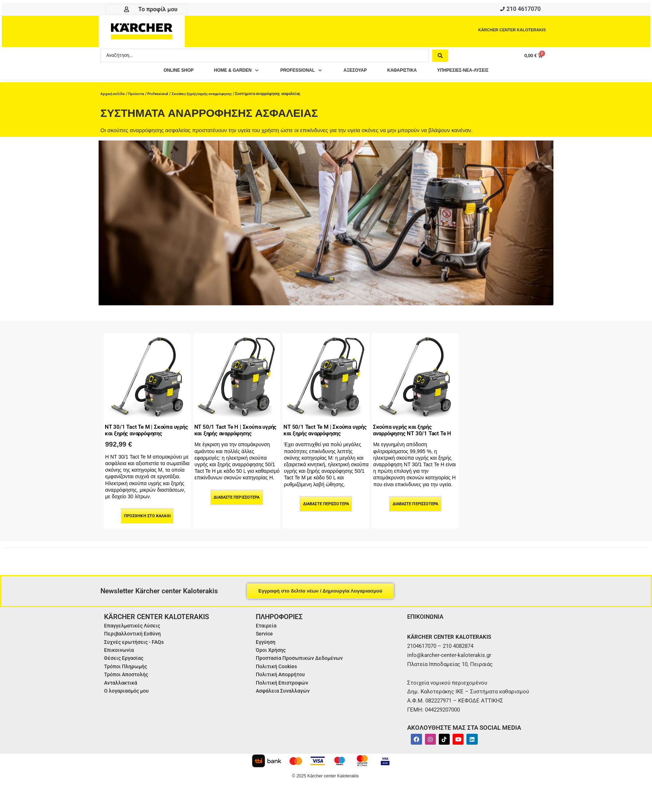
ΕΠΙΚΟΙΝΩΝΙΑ (427, 621)
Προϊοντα (138, 93)
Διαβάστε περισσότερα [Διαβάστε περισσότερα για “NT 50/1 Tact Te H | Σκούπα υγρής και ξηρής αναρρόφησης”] (236, 501)
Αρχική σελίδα (113, 93)
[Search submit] (440, 57)
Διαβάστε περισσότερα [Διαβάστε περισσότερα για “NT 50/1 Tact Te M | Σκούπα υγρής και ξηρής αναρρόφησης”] (326, 508)
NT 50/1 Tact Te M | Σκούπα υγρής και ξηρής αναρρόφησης (320, 431)
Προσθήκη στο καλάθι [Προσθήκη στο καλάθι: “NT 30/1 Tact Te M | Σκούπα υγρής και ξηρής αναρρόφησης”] (147, 520)
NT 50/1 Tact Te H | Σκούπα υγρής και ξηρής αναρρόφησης (230, 431)
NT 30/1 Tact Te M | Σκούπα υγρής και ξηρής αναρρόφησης (142, 431)
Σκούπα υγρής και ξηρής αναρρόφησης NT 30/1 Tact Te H (414, 431)
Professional (161, 93)
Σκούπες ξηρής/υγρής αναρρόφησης (208, 93)
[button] (223, 72)
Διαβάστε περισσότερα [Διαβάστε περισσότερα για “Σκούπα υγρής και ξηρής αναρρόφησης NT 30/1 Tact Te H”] (415, 508)
